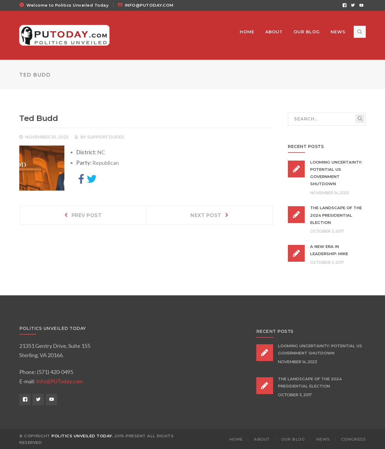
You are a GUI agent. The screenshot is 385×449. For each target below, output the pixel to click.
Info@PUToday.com (59, 381)
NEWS (323, 439)
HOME (236, 439)
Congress (353, 439)
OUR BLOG (293, 439)
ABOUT (262, 439)
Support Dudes (106, 136)
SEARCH (360, 118)
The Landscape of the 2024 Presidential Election (336, 215)
